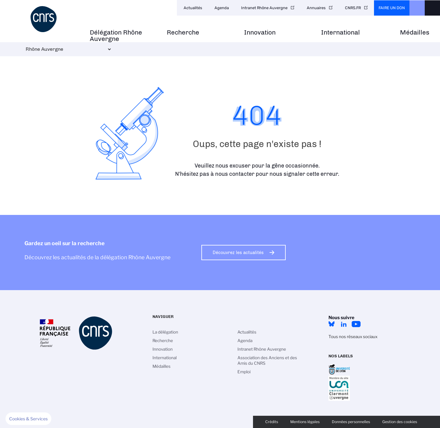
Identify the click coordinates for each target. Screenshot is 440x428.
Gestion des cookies (399, 421)
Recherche (183, 32)
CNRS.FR (353, 8)
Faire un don (392, 8)
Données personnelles (351, 421)
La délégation (165, 332)
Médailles (414, 32)
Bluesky (331, 324)
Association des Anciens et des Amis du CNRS (267, 360)
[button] (28, 418)
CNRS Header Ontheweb (417, 8)
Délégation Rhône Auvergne (116, 35)
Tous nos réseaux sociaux (352, 336)
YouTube (356, 324)
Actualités (193, 8)
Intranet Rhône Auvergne (264, 8)
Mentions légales (305, 421)
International (340, 32)
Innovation (260, 32)
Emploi (244, 371)
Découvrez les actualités (238, 252)
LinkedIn (343, 324)
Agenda (222, 8)
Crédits (271, 421)
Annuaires (316, 8)
